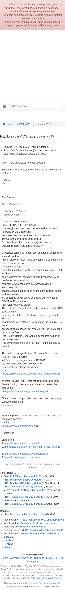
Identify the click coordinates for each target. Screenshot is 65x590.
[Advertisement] (32, 65)
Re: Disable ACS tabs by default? (24, 486)
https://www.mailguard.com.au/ (21, 457)
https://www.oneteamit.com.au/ (21, 443)
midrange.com (53, 566)
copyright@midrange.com (49, 578)
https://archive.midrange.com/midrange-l (26, 391)
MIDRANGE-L (24, 124)
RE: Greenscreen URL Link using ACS (43, 519)
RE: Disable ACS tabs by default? (24, 479)
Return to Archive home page (16, 558)
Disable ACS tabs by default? (20, 476)
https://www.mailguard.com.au (21, 426)
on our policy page (43, 575)
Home (7, 124)
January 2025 (43, 124)
